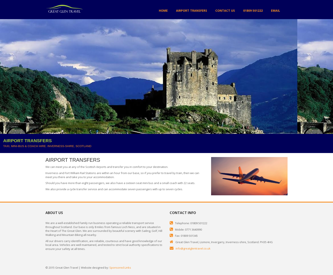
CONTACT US (225, 11)
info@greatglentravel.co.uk (193, 248)
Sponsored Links (120, 267)
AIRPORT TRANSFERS (191, 11)
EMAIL (275, 11)
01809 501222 (253, 11)
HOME (163, 11)
